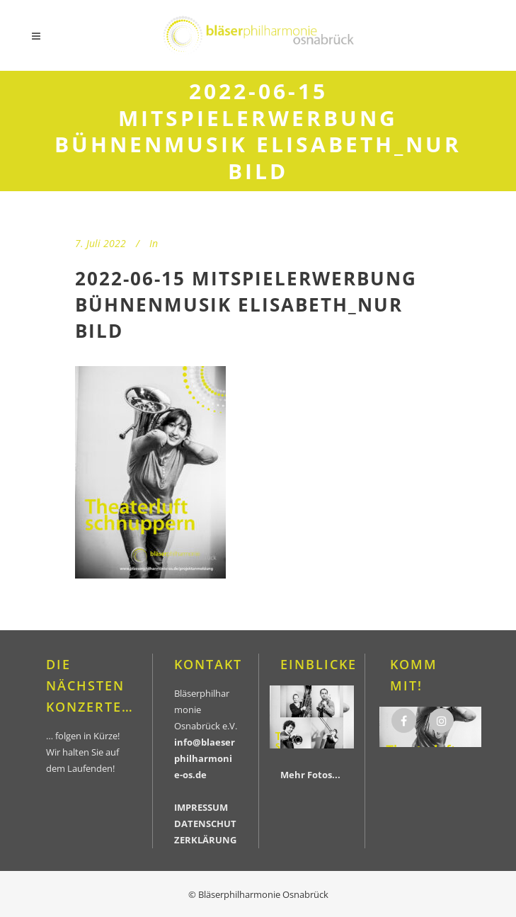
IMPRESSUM (201, 807)
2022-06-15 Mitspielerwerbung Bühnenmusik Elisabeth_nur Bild (246, 304)
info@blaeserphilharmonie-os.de (204, 758)
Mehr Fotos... (310, 774)
